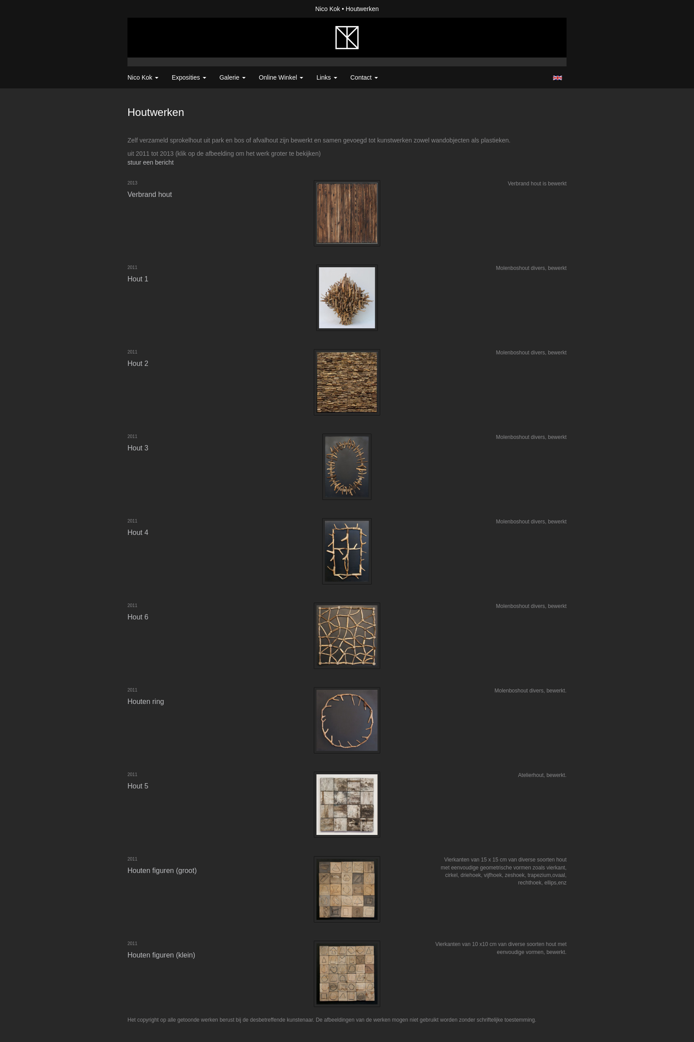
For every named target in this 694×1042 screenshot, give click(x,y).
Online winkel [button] (281, 77)
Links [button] (326, 77)
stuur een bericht (150, 162)
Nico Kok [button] (142, 77)
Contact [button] (364, 77)
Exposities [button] (189, 77)
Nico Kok (327, 8)
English (557, 78)
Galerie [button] (233, 77)
